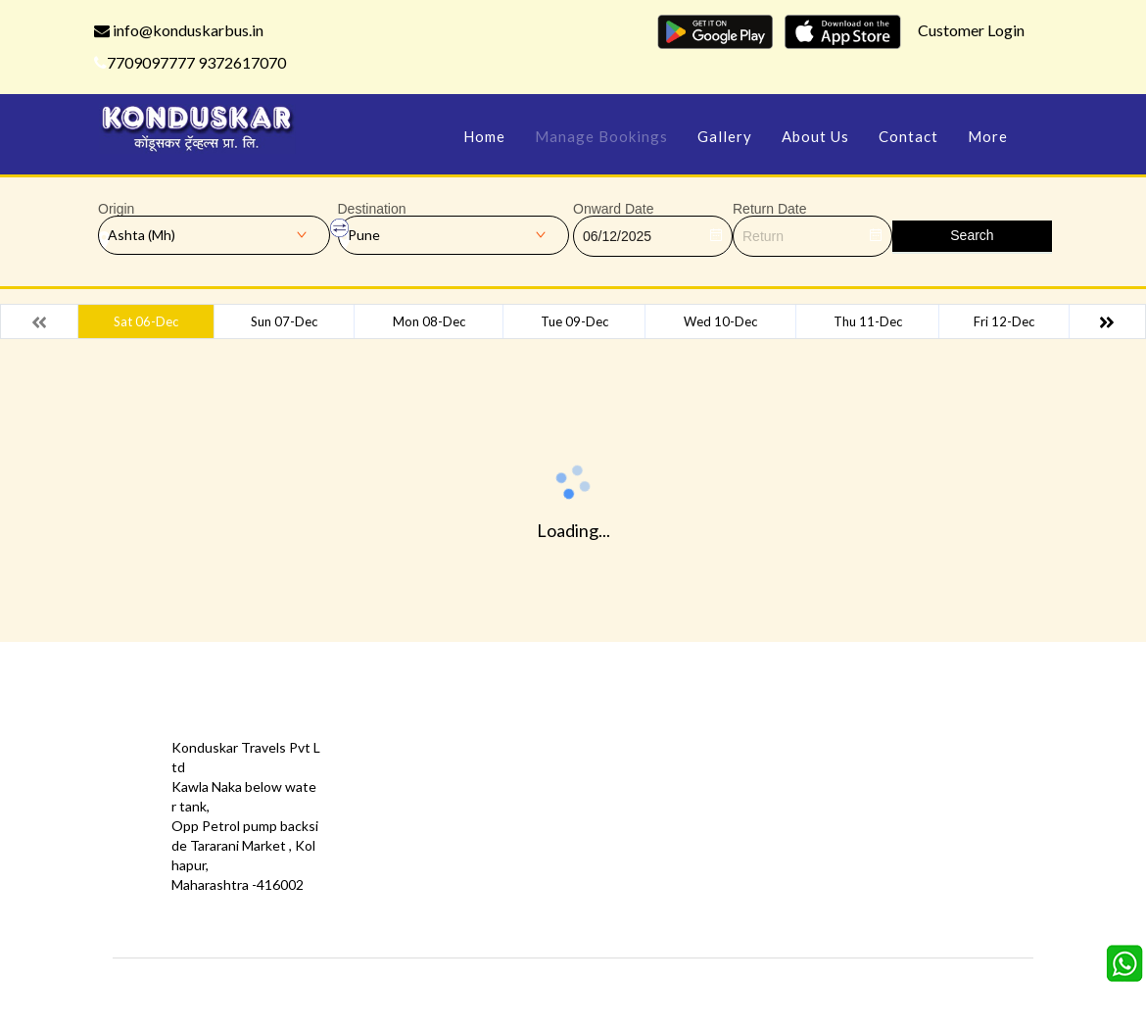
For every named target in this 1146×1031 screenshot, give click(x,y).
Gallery (724, 136)
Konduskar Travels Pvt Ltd (657, 987)
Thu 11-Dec (868, 321)
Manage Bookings (601, 136)
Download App (406, 845)
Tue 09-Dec (574, 321)
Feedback (539, 786)
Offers (382, 757)
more (988, 136)
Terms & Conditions (571, 816)
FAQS (527, 874)
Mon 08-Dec (429, 321)
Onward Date (613, 209)
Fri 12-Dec (1004, 321)
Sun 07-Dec (284, 321)
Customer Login (971, 30)
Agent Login (694, 845)
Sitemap (534, 845)
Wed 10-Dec (720, 321)
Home (484, 136)
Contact (908, 136)
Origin (116, 209)
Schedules (690, 786)
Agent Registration (421, 874)
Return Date (769, 209)
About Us (815, 136)
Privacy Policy (403, 816)
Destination (372, 209)
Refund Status (702, 816)
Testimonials (401, 786)
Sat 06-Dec (146, 321)
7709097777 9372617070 (190, 62)
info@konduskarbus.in (178, 30)
